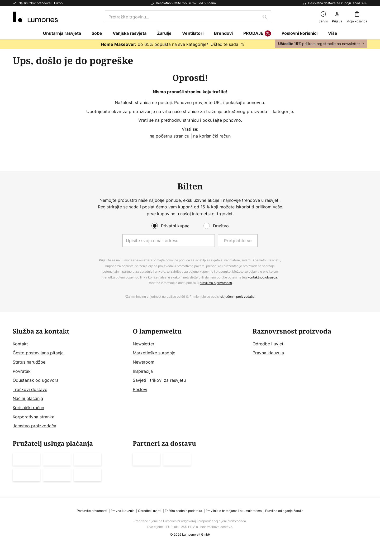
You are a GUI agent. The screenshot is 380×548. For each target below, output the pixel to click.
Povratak (22, 371)
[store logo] (35, 17)
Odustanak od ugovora (36, 380)
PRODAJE (257, 33)
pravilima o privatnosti (216, 283)
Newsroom (143, 362)
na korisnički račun (212, 136)
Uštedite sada (224, 44)
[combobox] (188, 17)
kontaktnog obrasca (262, 277)
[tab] (70, 378)
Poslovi (140, 389)
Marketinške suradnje (154, 353)
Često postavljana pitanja (38, 353)
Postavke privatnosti (92, 510)
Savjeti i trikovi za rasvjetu (159, 380)
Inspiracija (143, 371)
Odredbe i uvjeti (268, 344)
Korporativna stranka (33, 417)
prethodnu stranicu (180, 120)
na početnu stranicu (169, 136)
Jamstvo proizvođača (34, 426)
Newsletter (143, 344)
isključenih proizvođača (237, 296)
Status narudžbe (29, 362)
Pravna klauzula (268, 353)
